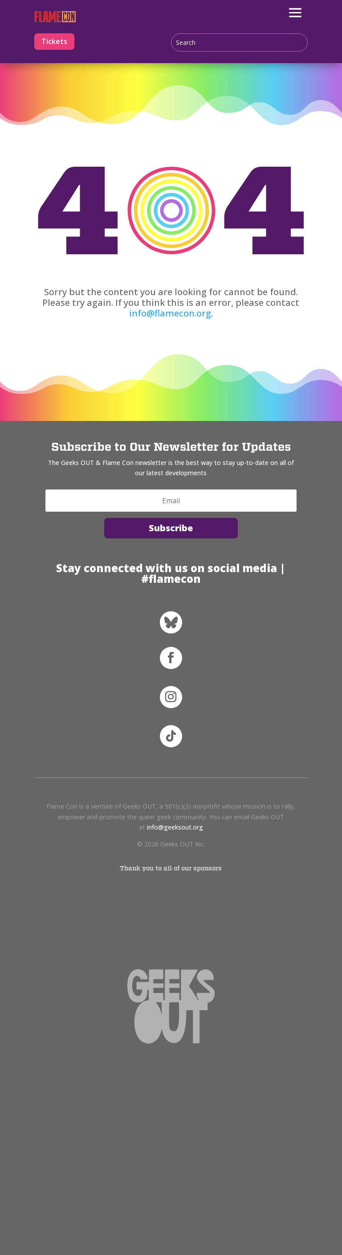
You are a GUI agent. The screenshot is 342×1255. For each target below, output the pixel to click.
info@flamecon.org (170, 313)
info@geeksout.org (175, 827)
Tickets (54, 41)
